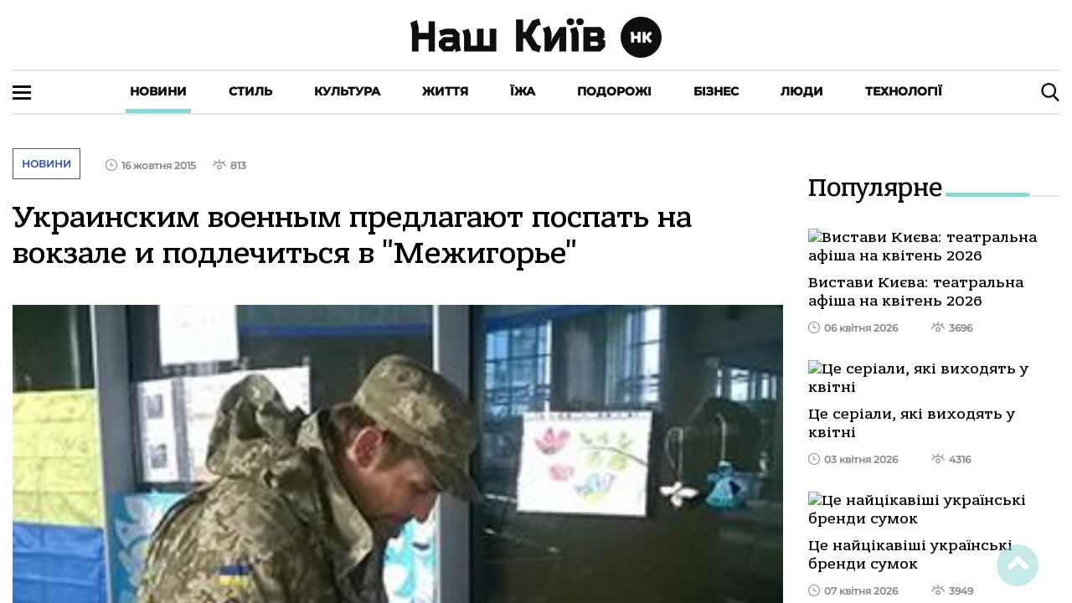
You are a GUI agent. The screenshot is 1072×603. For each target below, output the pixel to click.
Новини (158, 91)
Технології (903, 91)
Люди (802, 91)
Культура (347, 91)
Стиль (250, 91)
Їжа (522, 91)
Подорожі (614, 91)
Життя (445, 91)
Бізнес (716, 91)
